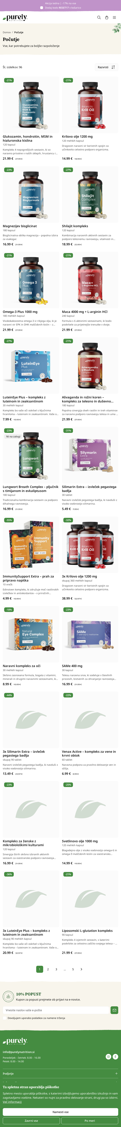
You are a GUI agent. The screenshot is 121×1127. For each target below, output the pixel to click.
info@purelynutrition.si (19, 1052)
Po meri (90, 1121)
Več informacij (12, 1102)
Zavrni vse (31, 1121)
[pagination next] (81, 969)
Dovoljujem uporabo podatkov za (36, 1018)
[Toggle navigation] (114, 17)
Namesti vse (61, 1112)
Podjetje (8, 1073)
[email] (56, 1010)
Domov (7, 32)
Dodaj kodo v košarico (63, 7)
